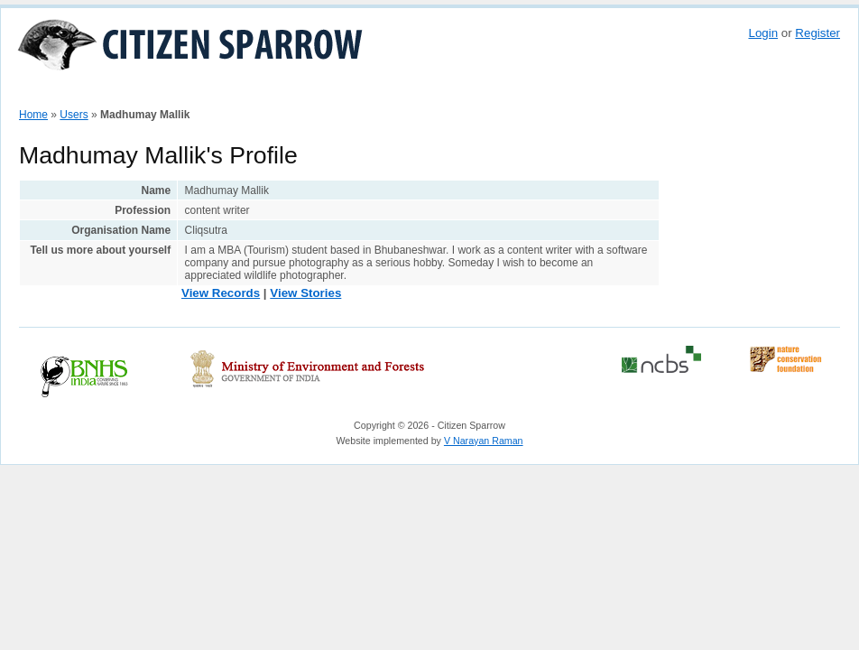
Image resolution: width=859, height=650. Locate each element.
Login (763, 33)
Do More (464, 93)
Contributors (331, 93)
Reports (573, 93)
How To (93, 93)
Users (74, 114)
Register (817, 33)
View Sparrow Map (178, 93)
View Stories (305, 293)
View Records (220, 293)
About (520, 93)
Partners (403, 93)
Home (41, 93)
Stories (262, 93)
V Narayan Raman (483, 440)
